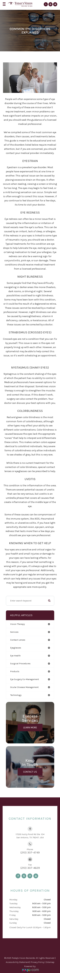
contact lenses (17, 640)
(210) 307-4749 (30, 852)
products (14, 671)
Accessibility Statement (17, 962)
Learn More (30, 727)
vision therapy (17, 624)
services (14, 632)
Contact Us (30, 771)
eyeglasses (15, 647)
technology (15, 695)
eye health (15, 655)
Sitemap (50, 962)
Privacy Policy (37, 962)
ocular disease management (24, 687)
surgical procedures (20, 663)
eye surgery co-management (24, 679)
